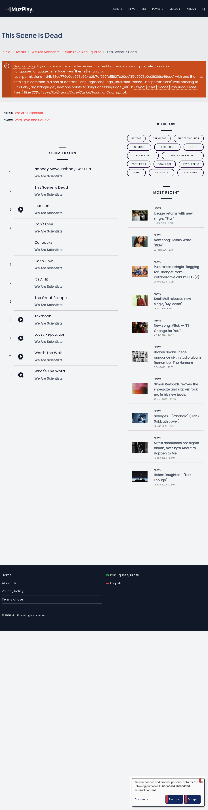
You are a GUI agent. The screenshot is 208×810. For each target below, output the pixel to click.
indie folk (167, 147)
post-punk (143, 155)
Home (6, 575)
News (132, 9)
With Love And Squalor (83, 52)
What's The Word (49, 371)
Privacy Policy (13, 591)
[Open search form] (203, 9)
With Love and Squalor (33, 120)
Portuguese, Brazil (122, 575)
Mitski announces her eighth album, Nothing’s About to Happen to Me (176, 448)
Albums (191, 9)
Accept (192, 799)
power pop (164, 164)
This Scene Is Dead (51, 187)
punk (136, 172)
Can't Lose (43, 224)
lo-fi (193, 147)
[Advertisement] (105, 527)
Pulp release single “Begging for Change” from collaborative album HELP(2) (176, 272)
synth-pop (190, 172)
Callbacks (43, 242)
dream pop (159, 138)
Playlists (157, 9)
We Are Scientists (45, 52)
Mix (144, 9)
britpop (136, 138)
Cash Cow (43, 260)
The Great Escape (50, 297)
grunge (139, 147)
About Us (9, 583)
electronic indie (188, 138)
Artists (117, 9)
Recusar (174, 799)
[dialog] (168, 792)
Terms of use (12, 599)
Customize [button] (141, 799)
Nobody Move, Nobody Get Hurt (62, 168)
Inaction (41, 205)
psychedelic (191, 164)
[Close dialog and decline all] (201, 780)
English (113, 583)
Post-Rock (139, 164)
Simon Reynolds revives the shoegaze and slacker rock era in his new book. (176, 389)
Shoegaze (161, 172)
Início (6, 52)
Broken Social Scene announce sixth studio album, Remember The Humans (177, 357)
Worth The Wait (48, 352)
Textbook (42, 316)
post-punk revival (183, 155)
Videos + (175, 9)
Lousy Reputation (49, 334)
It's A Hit (41, 279)
